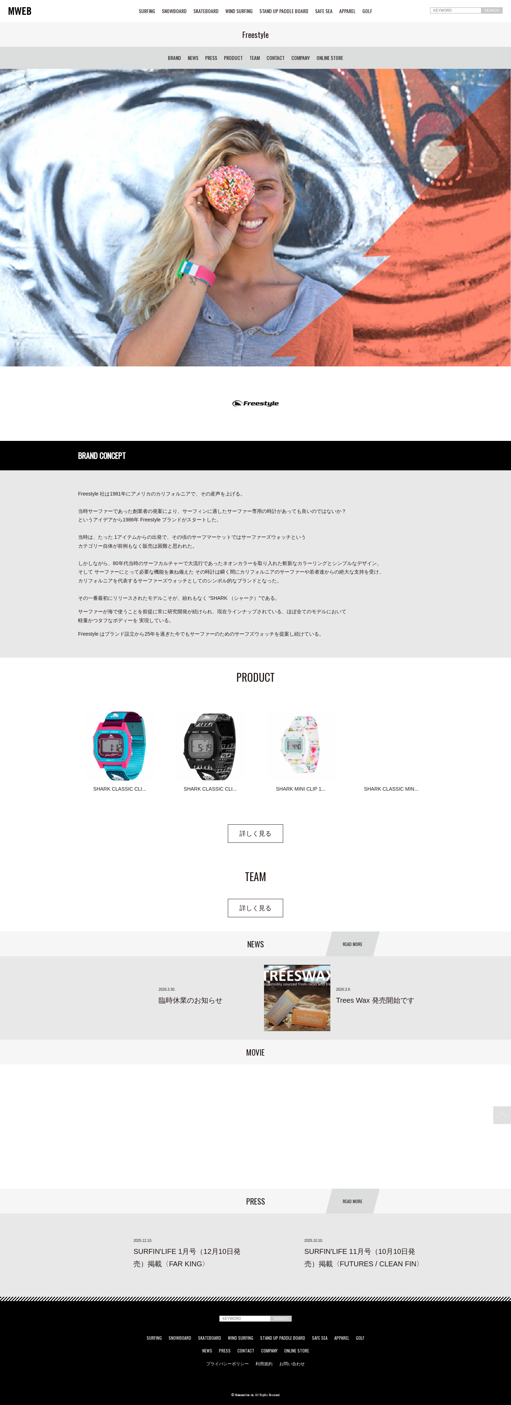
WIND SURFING (239, 11)
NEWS (193, 57)
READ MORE (352, 944)
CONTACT (276, 57)
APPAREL (347, 11)
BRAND (174, 57)
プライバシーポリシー (227, 1363)
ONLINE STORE (330, 57)
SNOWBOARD (174, 11)
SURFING (147, 11)
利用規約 (264, 1363)
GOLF (367, 11)
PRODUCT (233, 57)
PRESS (211, 57)
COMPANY (300, 57)
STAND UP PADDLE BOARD (283, 11)
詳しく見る (255, 833)
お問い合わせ (292, 1363)
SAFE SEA (324, 11)
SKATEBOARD (206, 11)
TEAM (254, 57)
